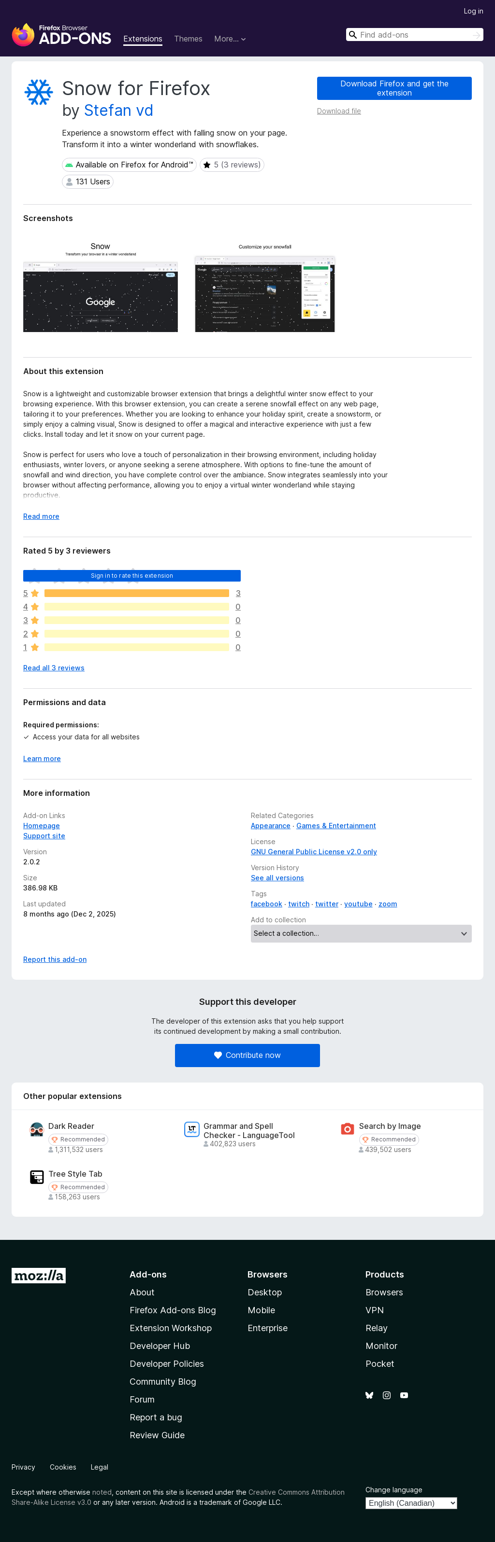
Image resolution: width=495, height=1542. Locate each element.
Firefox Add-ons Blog (173, 1310)
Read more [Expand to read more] (41, 516)
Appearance (271, 825)
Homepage (41, 825)
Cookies (63, 1467)
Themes (188, 38)
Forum (142, 1399)
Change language (393, 1490)
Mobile (261, 1310)
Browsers (384, 1292)
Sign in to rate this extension (132, 575)
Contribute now (247, 1055)
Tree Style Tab (75, 1174)
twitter (326, 904)
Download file (339, 111)
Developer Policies (167, 1364)
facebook (266, 904)
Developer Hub (160, 1346)
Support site (44, 836)
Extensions (142, 38)
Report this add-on (55, 959)
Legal (99, 1467)
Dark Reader (71, 1126)
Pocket (379, 1364)
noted (102, 1492)
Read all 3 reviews (54, 668)
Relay (376, 1328)
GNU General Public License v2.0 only (314, 851)
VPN (374, 1310)
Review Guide (157, 1435)
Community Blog (163, 1381)
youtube (358, 904)
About (142, 1292)
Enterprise (268, 1328)
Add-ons (148, 1274)
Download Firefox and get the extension (394, 88)
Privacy (23, 1467)
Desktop (265, 1292)
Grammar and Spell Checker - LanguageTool (249, 1131)
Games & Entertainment (336, 825)
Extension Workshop (171, 1328)
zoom (388, 904)
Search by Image (390, 1126)
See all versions (277, 878)
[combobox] (414, 34)
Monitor (381, 1346)
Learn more (42, 758)
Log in (473, 11)
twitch (298, 904)
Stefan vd (119, 110)
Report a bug (156, 1417)
